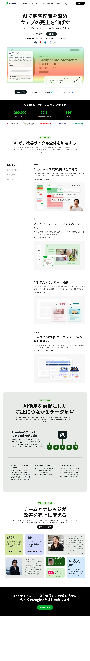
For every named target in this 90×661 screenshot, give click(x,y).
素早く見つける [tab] (12, 165)
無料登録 (80, 3)
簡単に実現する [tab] (12, 170)
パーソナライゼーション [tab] (66, 92)
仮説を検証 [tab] (48, 92)
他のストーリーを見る (45, 527)
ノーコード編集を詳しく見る (41, 237)
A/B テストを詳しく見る (40, 292)
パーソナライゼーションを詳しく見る (43, 351)
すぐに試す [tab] (11, 175)
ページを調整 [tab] (35, 92)
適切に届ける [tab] (11, 180)
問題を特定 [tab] (20, 92)
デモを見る (39, 34)
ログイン (70, 3)
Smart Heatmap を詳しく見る (41, 179)
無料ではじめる (45, 607)
